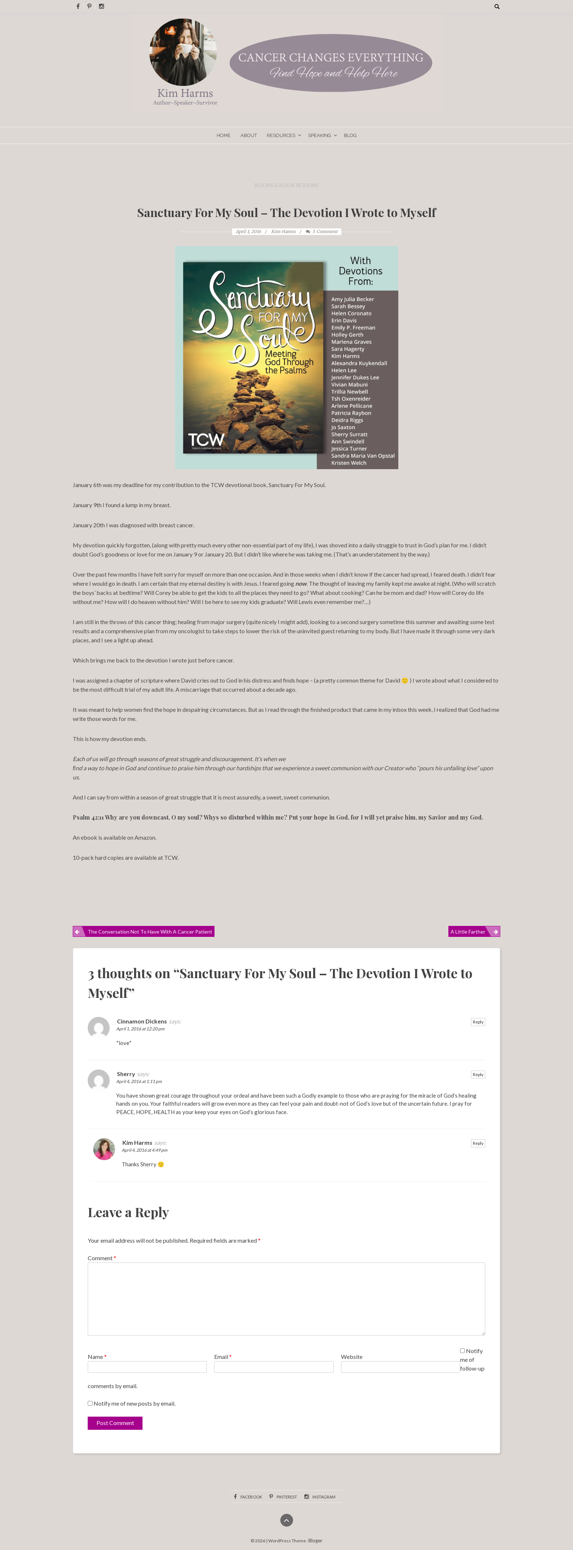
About (248, 135)
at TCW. (167, 857)
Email (223, 1356)
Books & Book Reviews (287, 185)
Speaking (319, 135)
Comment (102, 1257)
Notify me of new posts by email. (134, 1403)
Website (352, 1356)
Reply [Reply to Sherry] (478, 1074)
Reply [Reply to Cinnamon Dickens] (478, 1022)
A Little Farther (468, 931)
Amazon (144, 837)
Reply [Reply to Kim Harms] (478, 1143)
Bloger (315, 1540)
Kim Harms (137, 1142)
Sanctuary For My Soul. (297, 484)
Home (224, 135)
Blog (350, 135)
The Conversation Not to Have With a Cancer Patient (150, 931)
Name (97, 1356)
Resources (281, 135)
